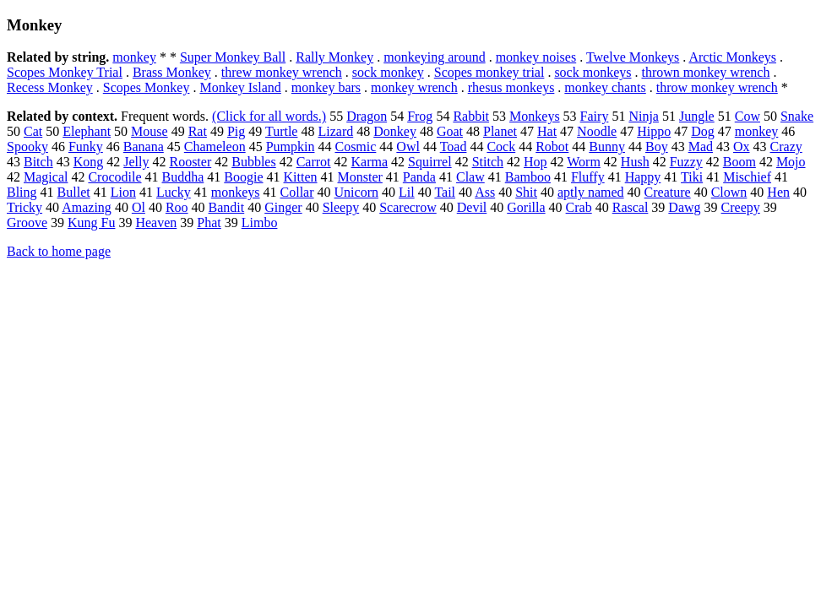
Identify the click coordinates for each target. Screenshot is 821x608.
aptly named (590, 192)
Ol (138, 207)
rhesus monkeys (511, 87)
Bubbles (253, 162)
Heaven (156, 222)
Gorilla (526, 207)
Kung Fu (91, 222)
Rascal (630, 207)
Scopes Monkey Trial (64, 72)
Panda (419, 177)
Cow (747, 116)
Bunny (607, 146)
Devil (472, 207)
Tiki (692, 177)
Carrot (313, 162)
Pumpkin (290, 146)
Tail (444, 192)
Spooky (27, 146)
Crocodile (114, 177)
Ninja (643, 116)
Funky (85, 146)
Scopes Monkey (146, 87)
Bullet (73, 192)
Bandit (227, 207)
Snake (796, 116)
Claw (470, 177)
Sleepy (341, 207)
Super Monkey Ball (232, 57)
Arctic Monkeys (732, 57)
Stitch (487, 162)
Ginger (283, 207)
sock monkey (388, 72)
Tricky (24, 207)
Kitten (301, 177)
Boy (656, 146)
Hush (635, 162)
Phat (208, 222)
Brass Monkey (172, 72)
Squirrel (430, 162)
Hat (547, 131)
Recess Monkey (50, 87)
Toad (453, 146)
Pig (236, 131)
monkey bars (326, 87)
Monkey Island (239, 87)
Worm (584, 162)
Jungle (697, 116)
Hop (535, 162)
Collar (297, 192)
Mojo (791, 162)
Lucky (173, 192)
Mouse (149, 131)
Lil (407, 192)
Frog (419, 116)
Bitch (38, 162)
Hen (778, 192)
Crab (579, 207)
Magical (46, 177)
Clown (729, 192)
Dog (703, 131)
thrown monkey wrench (705, 72)
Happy (643, 177)
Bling (22, 192)
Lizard (335, 131)
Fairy (594, 116)
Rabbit (471, 116)
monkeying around (434, 57)
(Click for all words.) (269, 116)
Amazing (86, 207)
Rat (197, 131)
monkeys (235, 192)
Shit (526, 192)
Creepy (740, 207)
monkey (134, 57)
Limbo (260, 222)
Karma (370, 162)
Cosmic (355, 146)
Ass (485, 192)
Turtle (281, 131)
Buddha (183, 177)
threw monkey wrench (281, 72)
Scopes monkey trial (489, 72)
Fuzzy (686, 162)
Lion (123, 192)
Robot (552, 146)
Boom (739, 162)
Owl (408, 146)
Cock (501, 146)
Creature (667, 192)
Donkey (394, 131)
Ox (741, 146)
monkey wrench (414, 87)
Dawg (684, 207)
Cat (33, 131)
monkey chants (604, 87)
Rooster (190, 162)
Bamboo (528, 177)
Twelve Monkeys (632, 57)
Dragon (366, 116)
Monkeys (534, 116)
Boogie (243, 177)
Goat (450, 131)
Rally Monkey (334, 57)
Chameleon (215, 146)
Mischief (747, 177)
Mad (700, 146)
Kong (88, 162)
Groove (27, 222)
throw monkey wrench (717, 87)
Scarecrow (408, 207)
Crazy (786, 146)
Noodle (597, 131)
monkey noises (536, 57)
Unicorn (356, 192)
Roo (177, 207)
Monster (360, 177)
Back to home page (59, 251)
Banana (143, 146)
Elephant (87, 131)
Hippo (654, 131)
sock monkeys (592, 72)
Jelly (136, 162)
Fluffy (588, 177)
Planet (500, 131)
